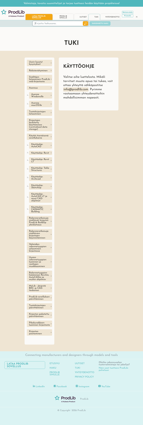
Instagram (83, 386)
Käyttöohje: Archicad (37, 178)
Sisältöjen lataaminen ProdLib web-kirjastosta (39, 79)
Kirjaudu (127, 16)
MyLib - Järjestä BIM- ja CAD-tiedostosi (37, 288)
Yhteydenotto (84, 372)
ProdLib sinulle (55, 373)
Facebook (60, 386)
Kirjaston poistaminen (35, 332)
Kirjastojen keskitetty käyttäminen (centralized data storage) (38, 124)
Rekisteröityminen (38, 71)
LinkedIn (39, 386)
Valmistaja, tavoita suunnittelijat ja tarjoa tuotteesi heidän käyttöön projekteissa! (72, 3)
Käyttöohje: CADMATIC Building (37, 209)
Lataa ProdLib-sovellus (18, 365)
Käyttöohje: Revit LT (40, 160)
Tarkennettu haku (100, 23)
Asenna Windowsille (37, 95)
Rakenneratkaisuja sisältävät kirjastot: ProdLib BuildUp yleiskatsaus (39, 221)
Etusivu (55, 363)
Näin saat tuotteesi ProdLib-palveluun (114, 369)
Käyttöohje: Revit (40, 153)
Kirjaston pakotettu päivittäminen (39, 315)
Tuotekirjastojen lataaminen (37, 113)
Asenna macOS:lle (36, 104)
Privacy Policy (84, 377)
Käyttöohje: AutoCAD (37, 145)
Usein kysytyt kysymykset (36, 63)
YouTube (104, 386)
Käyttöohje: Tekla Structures (40, 169)
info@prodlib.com (76, 89)
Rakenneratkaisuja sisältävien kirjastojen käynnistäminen (38, 234)
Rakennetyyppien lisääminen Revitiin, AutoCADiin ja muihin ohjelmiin (39, 276)
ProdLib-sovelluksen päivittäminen (39, 298)
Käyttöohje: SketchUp (37, 186)
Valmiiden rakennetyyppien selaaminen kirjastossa (37, 247)
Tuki (77, 368)
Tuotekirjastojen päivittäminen (37, 306)
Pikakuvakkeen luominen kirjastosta (39, 324)
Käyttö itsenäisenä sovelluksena (38, 137)
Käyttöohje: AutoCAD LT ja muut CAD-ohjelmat (39, 197)
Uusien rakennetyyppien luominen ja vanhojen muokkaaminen (37, 262)
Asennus (33, 88)
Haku (53, 368)
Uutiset (80, 363)
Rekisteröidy (128, 12)
